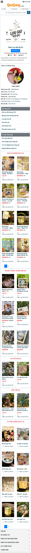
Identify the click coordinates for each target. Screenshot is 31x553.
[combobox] (6, 9)
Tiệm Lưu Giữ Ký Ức (7, 180)
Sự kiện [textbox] (4, 9)
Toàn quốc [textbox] (14, 9)
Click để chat (11, 92)
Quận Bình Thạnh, (6, 101)
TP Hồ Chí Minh (15, 101)
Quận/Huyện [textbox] (24, 9)
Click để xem (15, 89)
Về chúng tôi (15, 50)
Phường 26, (24, 99)
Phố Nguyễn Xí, (16, 99)
